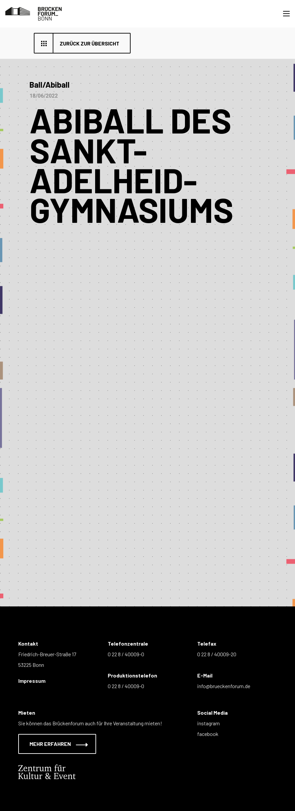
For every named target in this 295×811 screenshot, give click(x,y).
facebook (207, 734)
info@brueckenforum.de (223, 686)
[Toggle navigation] (286, 13)
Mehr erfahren (54, 744)
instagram (208, 723)
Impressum (31, 680)
